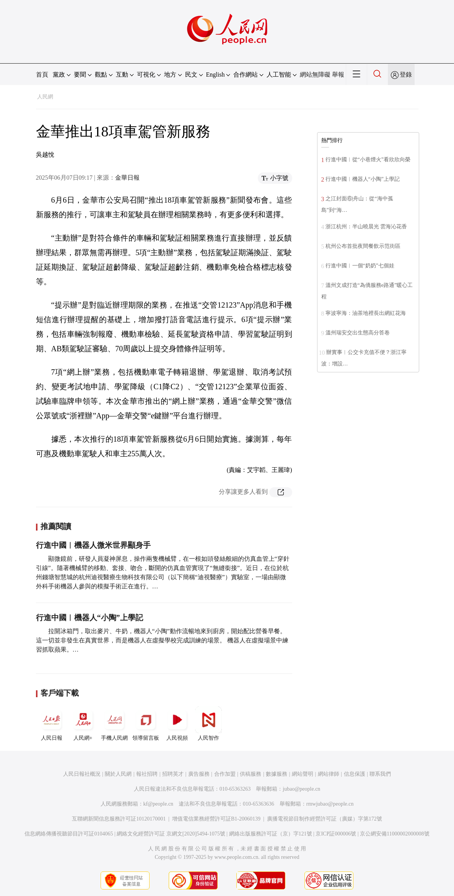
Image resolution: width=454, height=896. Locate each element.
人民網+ (83, 723)
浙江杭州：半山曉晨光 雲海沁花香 (366, 226)
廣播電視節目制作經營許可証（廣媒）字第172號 (324, 819)
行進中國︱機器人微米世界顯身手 (93, 545)
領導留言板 (145, 723)
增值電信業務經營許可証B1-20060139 (216, 819)
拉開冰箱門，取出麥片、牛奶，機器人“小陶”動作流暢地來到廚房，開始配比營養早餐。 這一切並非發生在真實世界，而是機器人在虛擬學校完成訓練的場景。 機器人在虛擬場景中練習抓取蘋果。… (162, 640)
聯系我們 (380, 774)
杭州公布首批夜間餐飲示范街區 (362, 246)
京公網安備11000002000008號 (394, 834)
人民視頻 (177, 723)
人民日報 (51, 723)
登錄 (406, 74)
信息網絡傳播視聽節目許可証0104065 (68, 834)
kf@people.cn (158, 804)
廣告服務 (199, 774)
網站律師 (328, 774)
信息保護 (354, 774)
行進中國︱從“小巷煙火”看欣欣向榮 (367, 159)
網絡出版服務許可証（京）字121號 (270, 834)
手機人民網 (114, 723)
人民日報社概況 (82, 774)
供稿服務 (250, 774)
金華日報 (127, 177)
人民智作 (208, 723)
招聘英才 (173, 774)
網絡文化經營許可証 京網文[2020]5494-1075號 (171, 834)
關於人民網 (118, 774)
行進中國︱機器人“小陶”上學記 (89, 617)
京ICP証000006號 (336, 834)
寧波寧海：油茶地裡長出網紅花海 (365, 313)
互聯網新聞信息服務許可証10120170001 (119, 819)
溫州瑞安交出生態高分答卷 (357, 333)
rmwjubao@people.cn (330, 804)
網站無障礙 (315, 74)
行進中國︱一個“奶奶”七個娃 (359, 266)
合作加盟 (225, 774)
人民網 (45, 97)
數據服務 (276, 774)
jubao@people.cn (301, 789)
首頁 (42, 74)
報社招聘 (147, 774)
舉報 (338, 74)
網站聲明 (302, 774)
